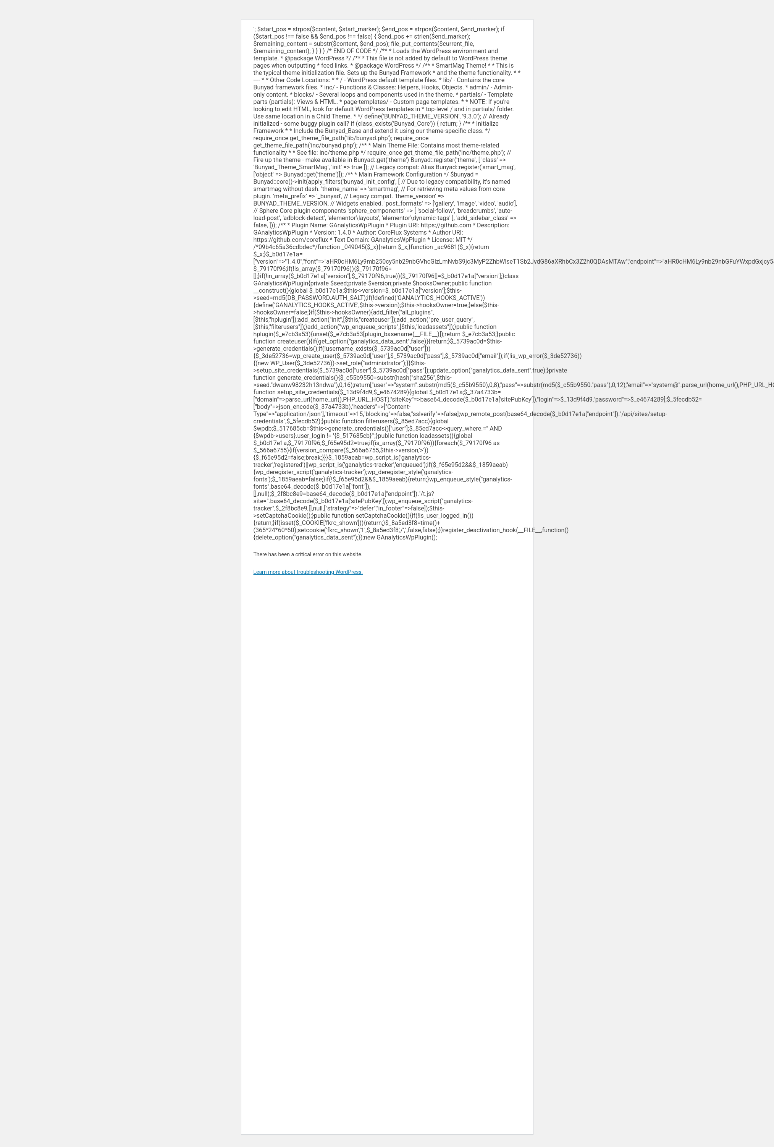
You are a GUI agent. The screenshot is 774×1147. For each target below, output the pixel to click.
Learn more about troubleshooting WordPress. (308, 572)
